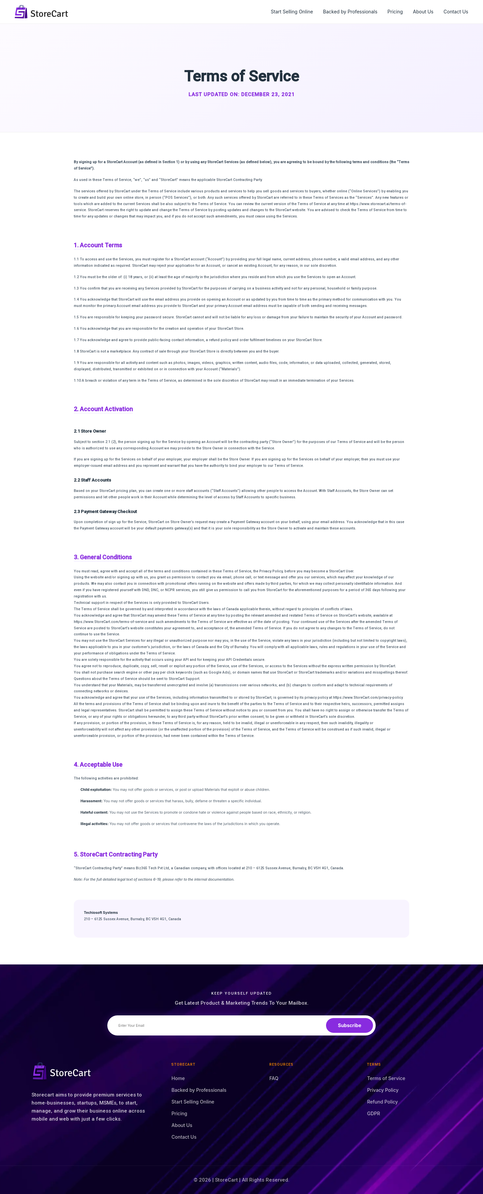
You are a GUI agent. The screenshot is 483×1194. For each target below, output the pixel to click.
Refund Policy (382, 1102)
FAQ (273, 1078)
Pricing (395, 11)
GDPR (373, 1113)
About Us (423, 11)
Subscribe (349, 1025)
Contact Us (455, 11)
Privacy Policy (382, 1090)
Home (178, 1078)
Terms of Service (386, 1078)
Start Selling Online (292, 11)
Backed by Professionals (350, 11)
